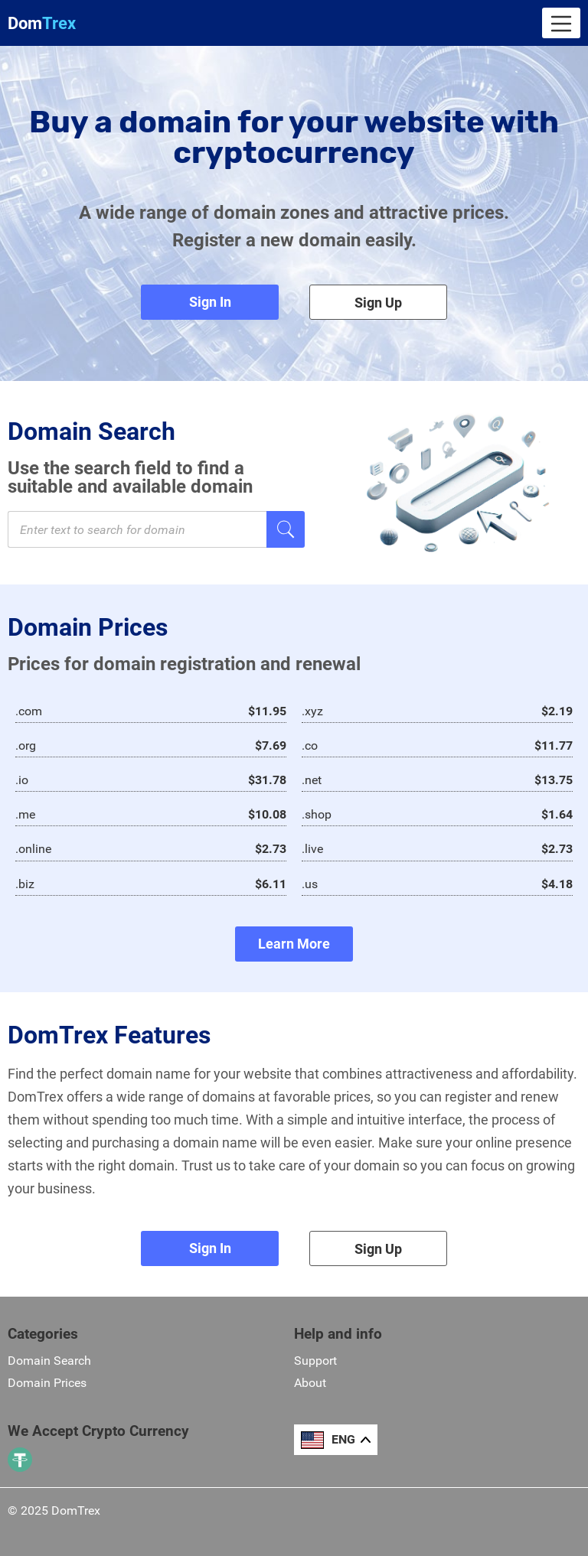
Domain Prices (47, 1382)
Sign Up (378, 303)
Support (315, 1360)
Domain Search (49, 1360)
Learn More (294, 944)
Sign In (210, 302)
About (310, 1382)
